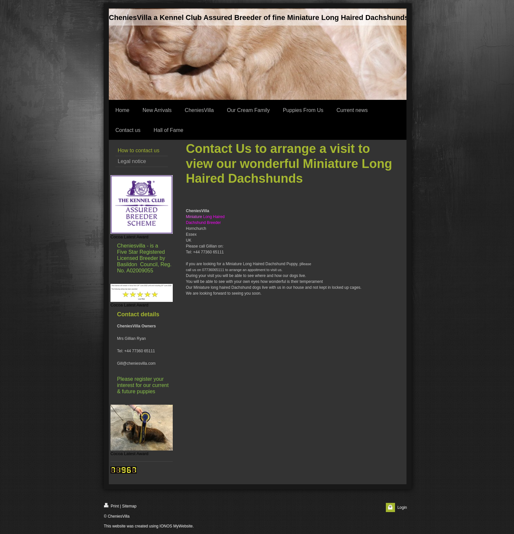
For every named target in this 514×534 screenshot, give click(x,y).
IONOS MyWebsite (176, 526)
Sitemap (129, 506)
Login (402, 507)
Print (111, 505)
